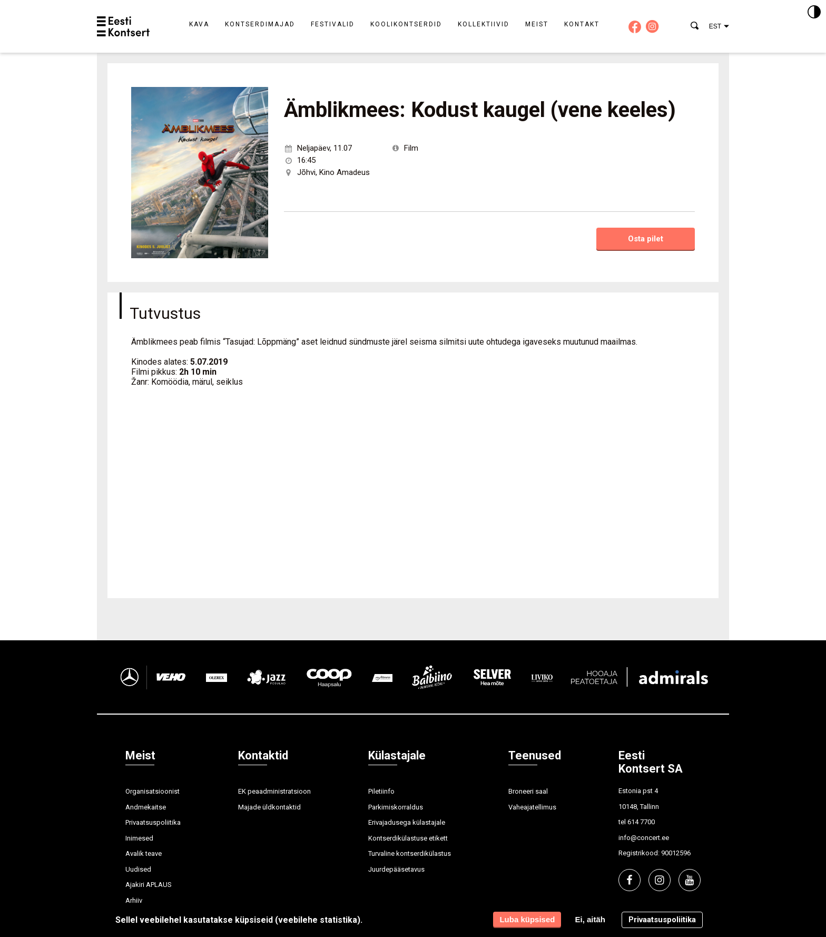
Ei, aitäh (590, 919)
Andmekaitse (145, 807)
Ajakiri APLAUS (148, 885)
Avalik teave (143, 853)
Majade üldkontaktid (269, 807)
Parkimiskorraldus (395, 807)
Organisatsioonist (152, 791)
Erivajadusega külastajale (406, 822)
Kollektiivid (483, 24)
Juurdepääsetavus (396, 869)
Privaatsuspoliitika (153, 822)
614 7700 (641, 822)
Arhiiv (133, 900)
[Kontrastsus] (814, 12)
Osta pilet (645, 238)
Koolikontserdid (406, 24)
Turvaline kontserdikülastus (409, 853)
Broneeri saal (528, 791)
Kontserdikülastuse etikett (408, 838)
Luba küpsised (527, 919)
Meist (536, 24)
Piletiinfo (381, 791)
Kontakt (581, 24)
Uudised (138, 869)
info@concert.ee (643, 838)
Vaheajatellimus (532, 807)
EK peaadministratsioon (274, 791)
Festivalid (333, 24)
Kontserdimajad (260, 24)
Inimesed (139, 838)
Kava (199, 24)
